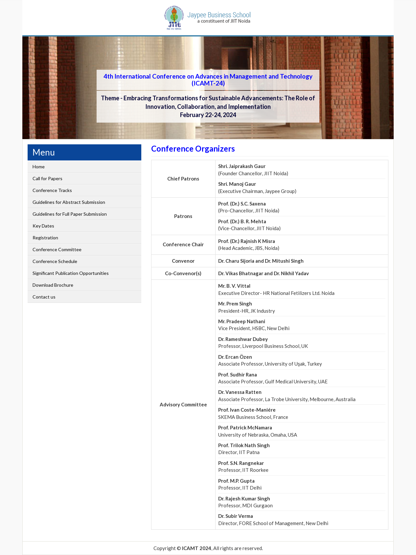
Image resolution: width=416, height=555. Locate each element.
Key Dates (43, 226)
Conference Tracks (52, 190)
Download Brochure (53, 285)
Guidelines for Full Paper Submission (70, 214)
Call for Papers (47, 178)
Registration (45, 237)
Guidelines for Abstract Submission (69, 202)
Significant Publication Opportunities (71, 273)
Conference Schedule (55, 261)
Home (39, 166)
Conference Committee (57, 249)
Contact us (44, 297)
